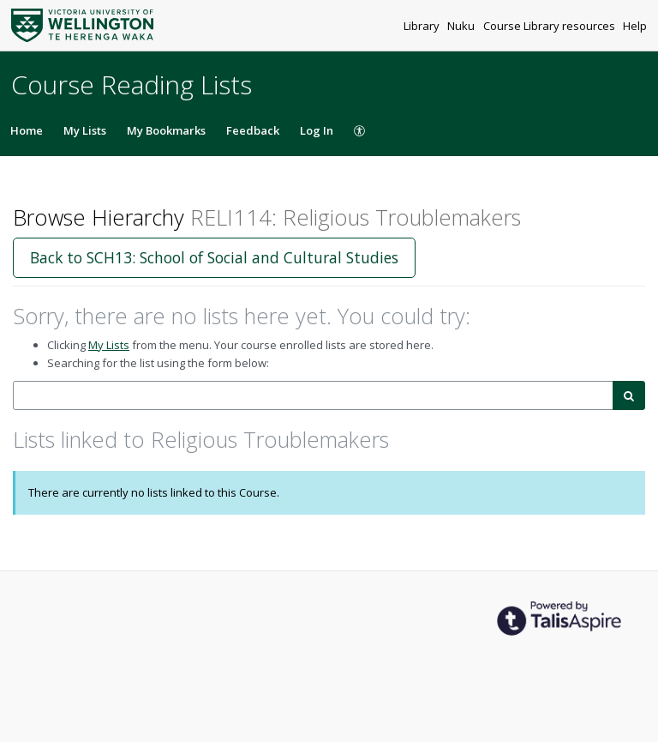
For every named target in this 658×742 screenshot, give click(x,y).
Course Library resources (550, 25)
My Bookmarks (166, 130)
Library (423, 25)
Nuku (462, 25)
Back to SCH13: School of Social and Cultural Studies (214, 257)
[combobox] (313, 396)
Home (26, 130)
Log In (316, 130)
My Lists (84, 130)
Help (635, 25)
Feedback (252, 130)
